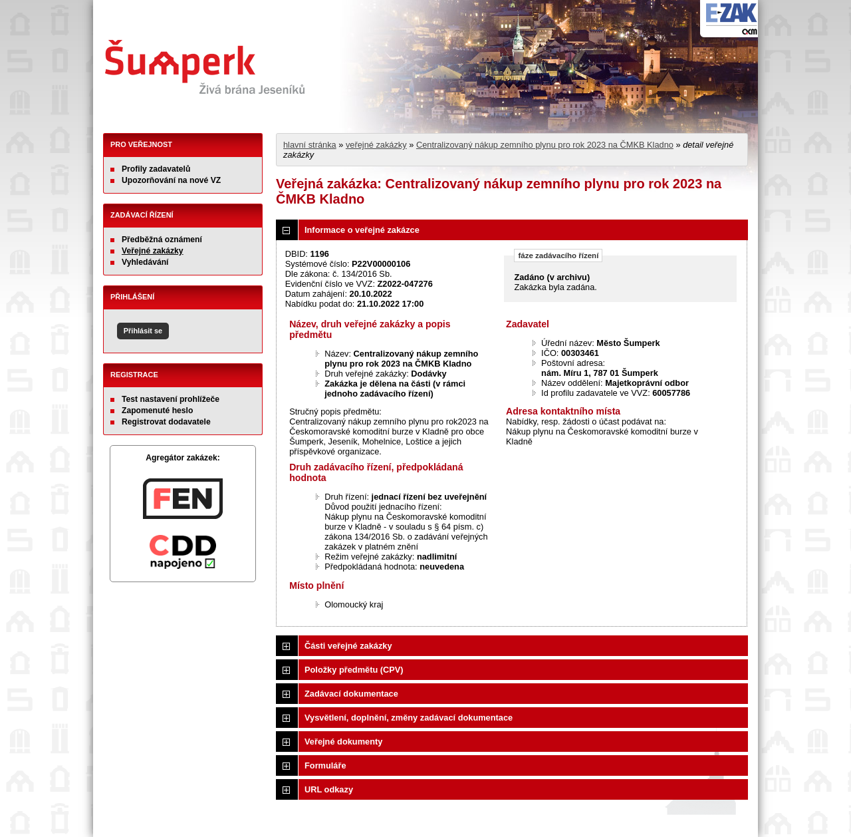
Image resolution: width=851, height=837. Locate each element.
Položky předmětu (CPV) (354, 670)
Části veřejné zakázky (348, 646)
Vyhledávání (145, 262)
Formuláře (325, 765)
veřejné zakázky (376, 145)
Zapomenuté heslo (157, 410)
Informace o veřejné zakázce (362, 230)
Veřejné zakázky (152, 250)
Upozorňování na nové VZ (171, 180)
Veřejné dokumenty (343, 742)
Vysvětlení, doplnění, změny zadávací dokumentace (408, 718)
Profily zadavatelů (156, 169)
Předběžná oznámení (162, 239)
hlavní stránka (309, 145)
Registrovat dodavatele (166, 421)
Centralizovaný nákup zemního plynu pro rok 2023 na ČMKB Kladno (544, 145)
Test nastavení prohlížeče (170, 399)
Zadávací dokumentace (351, 694)
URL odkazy (328, 789)
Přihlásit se (143, 331)
